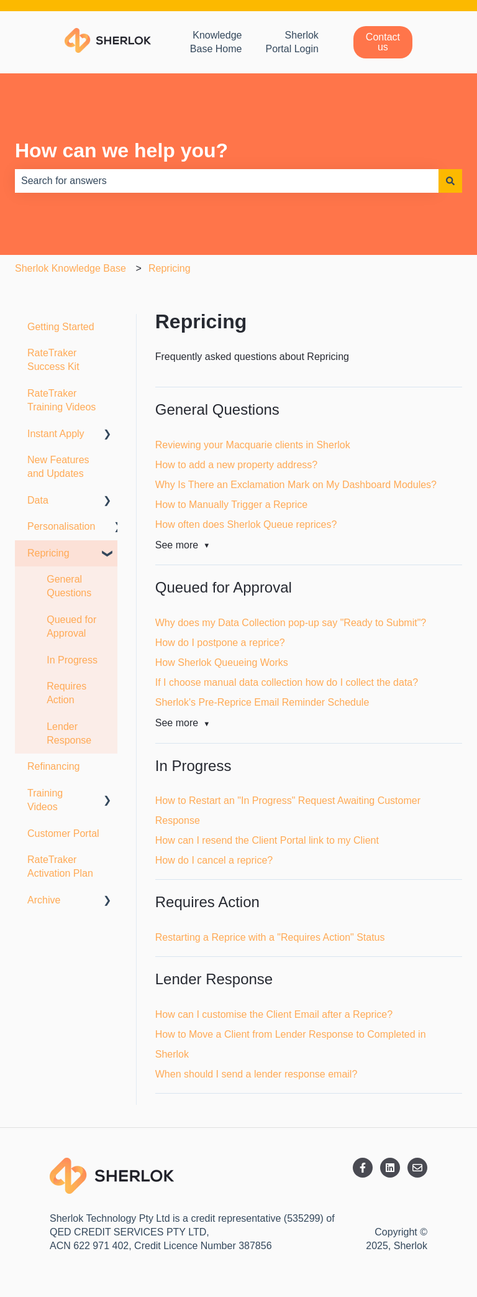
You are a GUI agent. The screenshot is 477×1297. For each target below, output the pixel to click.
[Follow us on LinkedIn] (390, 1168)
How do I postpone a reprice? (220, 642)
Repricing (169, 268)
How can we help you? (121, 150)
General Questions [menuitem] (69, 586)
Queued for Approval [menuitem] (71, 626)
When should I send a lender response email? (256, 1074)
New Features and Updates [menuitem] (58, 467)
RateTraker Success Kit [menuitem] (53, 360)
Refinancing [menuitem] (53, 766)
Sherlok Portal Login (291, 42)
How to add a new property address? (236, 464)
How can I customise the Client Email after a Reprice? (274, 1014)
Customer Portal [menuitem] (63, 833)
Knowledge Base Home (216, 42)
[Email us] (417, 1168)
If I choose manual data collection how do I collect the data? (286, 682)
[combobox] (226, 181)
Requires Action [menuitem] (66, 693)
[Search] (450, 181)
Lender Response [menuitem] (69, 733)
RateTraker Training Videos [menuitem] (61, 400)
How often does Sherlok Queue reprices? (246, 524)
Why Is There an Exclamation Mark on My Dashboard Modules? (296, 484)
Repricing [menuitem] (48, 553)
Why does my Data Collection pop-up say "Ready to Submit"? (290, 622)
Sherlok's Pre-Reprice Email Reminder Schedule (262, 702)
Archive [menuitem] (43, 900)
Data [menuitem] (37, 500)
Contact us (383, 42)
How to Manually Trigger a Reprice (231, 504)
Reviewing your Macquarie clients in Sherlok (252, 445)
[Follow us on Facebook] (363, 1168)
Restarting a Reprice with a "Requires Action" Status (270, 937)
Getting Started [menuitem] (60, 326)
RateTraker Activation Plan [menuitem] (60, 866)
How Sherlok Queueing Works (221, 662)
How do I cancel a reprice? (214, 860)
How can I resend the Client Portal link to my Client (267, 840)
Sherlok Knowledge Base (70, 268)
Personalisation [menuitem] (61, 526)
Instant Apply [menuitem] (55, 433)
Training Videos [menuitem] (45, 800)
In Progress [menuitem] (72, 660)
